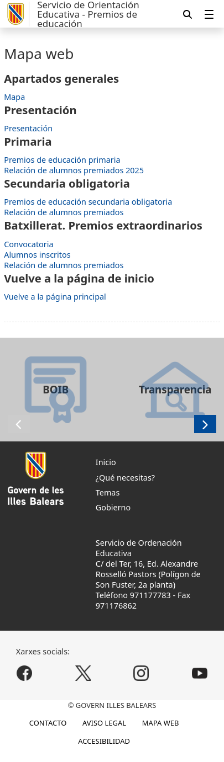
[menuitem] (209, 14)
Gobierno (113, 507)
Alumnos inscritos (37, 254)
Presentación (28, 128)
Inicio (106, 462)
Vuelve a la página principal (55, 296)
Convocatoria (28, 244)
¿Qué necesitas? (125, 477)
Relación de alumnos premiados (63, 212)
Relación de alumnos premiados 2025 (74, 170)
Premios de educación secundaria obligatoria (88, 201)
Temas (108, 492)
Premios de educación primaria (62, 159)
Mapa (14, 97)
